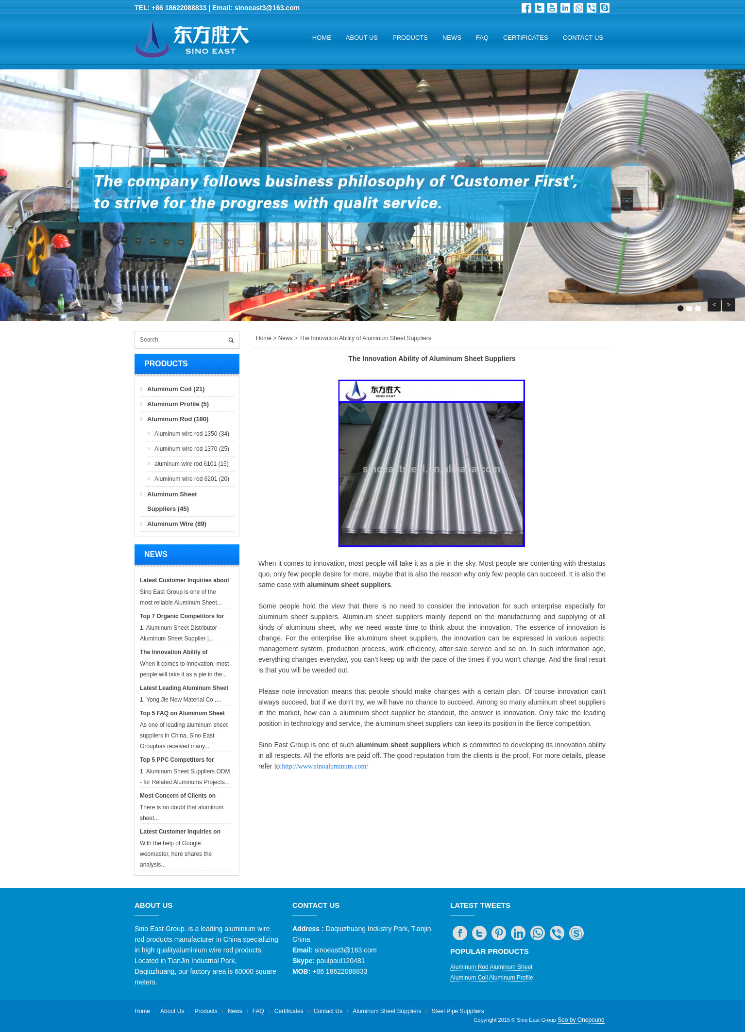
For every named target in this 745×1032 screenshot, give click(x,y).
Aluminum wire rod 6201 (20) (191, 478)
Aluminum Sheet (511, 967)
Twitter (539, 7)
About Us (362, 37)
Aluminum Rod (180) (177, 419)
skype (604, 7)
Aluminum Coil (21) (175, 389)
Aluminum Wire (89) (176, 523)
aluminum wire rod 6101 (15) (191, 463)
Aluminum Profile (511, 977)
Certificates (525, 37)
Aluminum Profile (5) (178, 404)
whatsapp (578, 7)
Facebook (526, 7)
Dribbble (552, 7)
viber (591, 7)
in (565, 7)
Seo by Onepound (581, 1019)
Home (321, 37)
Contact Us (583, 37)
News (451, 37)
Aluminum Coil (469, 977)
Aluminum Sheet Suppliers (387, 1011)
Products (410, 37)
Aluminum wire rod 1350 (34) (191, 433)
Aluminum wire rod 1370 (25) (191, 448)
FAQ (482, 37)
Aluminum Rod (469, 967)
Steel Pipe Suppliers (458, 1011)
